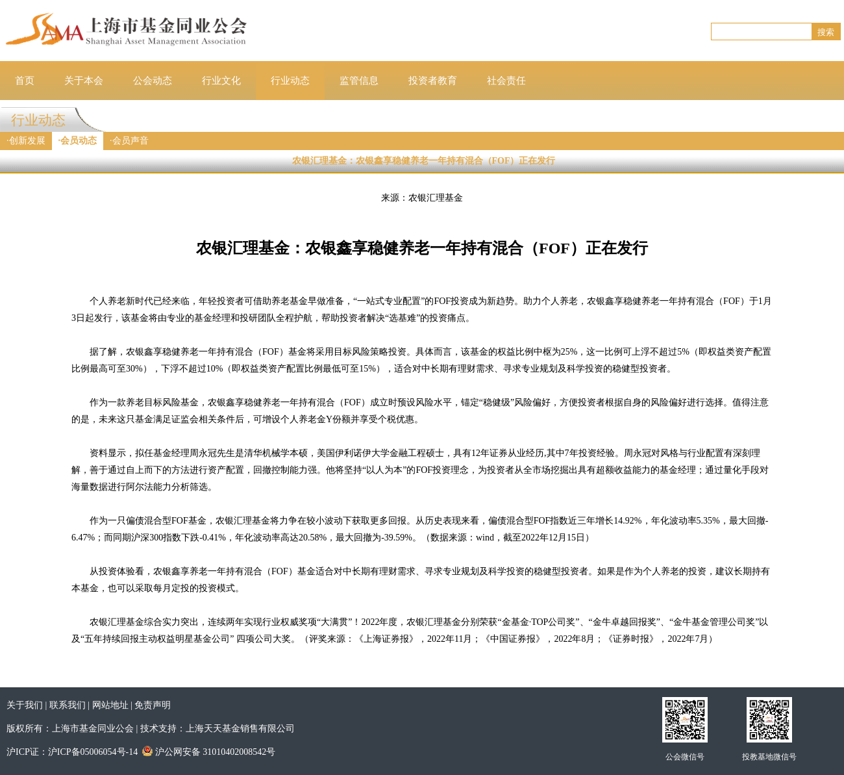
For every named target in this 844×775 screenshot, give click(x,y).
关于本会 (83, 80)
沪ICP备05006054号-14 (93, 752)
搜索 (825, 32)
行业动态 (290, 80)
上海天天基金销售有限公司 (240, 728)
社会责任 (506, 80)
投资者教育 (432, 80)
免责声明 (152, 705)
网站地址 (110, 705)
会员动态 (78, 141)
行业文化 (221, 80)
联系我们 (67, 705)
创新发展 (27, 141)
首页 (24, 80)
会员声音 (130, 141)
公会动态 (152, 80)
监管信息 (359, 80)
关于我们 (24, 705)
